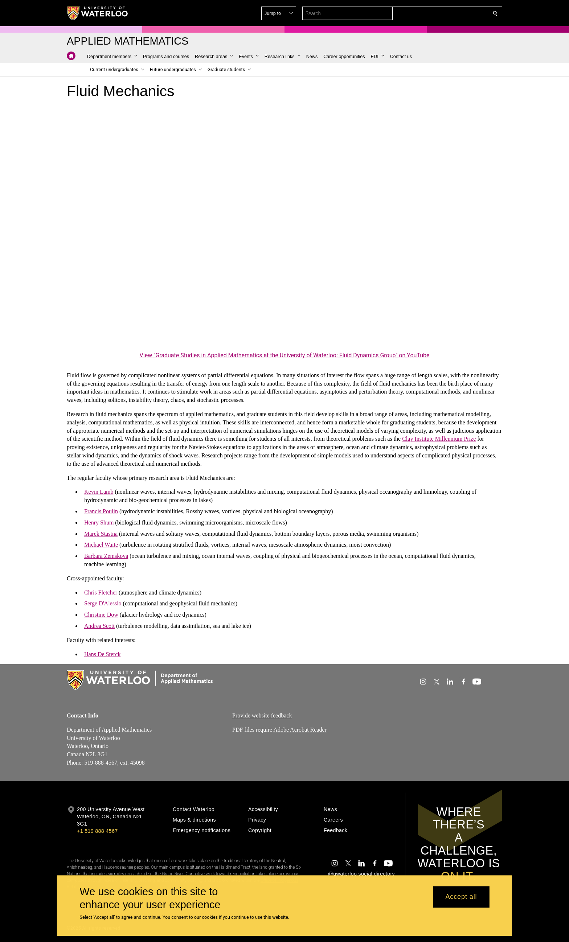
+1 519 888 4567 (97, 831)
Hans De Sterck (102, 654)
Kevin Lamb (98, 492)
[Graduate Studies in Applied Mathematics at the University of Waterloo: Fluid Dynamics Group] (284, 227)
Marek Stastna (101, 533)
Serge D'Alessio (103, 603)
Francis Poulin (101, 511)
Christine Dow (101, 615)
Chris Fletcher (100, 592)
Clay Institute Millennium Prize (439, 439)
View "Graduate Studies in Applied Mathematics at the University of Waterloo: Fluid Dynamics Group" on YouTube (285, 355)
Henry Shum (99, 522)
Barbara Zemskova (106, 556)
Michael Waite (101, 545)
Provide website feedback (262, 715)
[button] (443, 13)
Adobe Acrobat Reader (300, 730)
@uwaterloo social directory (361, 874)
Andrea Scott (99, 626)
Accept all (461, 897)
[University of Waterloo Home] (97, 13)
